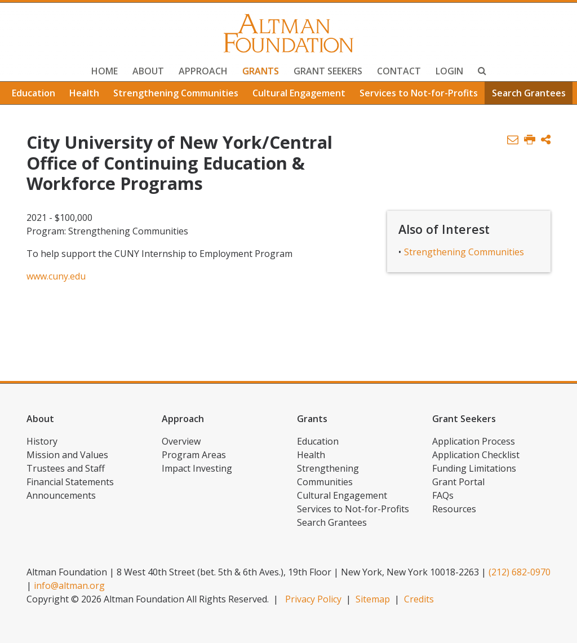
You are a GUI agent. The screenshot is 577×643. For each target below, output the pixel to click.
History (41, 441)
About (148, 71)
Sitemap (373, 599)
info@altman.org (69, 585)
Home (104, 71)
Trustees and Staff (65, 468)
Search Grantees (529, 93)
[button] (546, 140)
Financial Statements (70, 482)
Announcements (61, 495)
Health (84, 93)
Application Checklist (476, 455)
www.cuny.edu (56, 276)
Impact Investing (197, 468)
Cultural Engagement (298, 93)
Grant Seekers (328, 71)
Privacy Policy (313, 599)
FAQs (443, 495)
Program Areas (194, 455)
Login (449, 71)
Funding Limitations (474, 468)
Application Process (473, 441)
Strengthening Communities (175, 93)
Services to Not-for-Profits (418, 93)
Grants (260, 71)
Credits (419, 599)
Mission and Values (67, 455)
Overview (181, 441)
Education (33, 93)
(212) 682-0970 (520, 572)
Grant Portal (458, 482)
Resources (454, 509)
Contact (399, 71)
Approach (203, 71)
